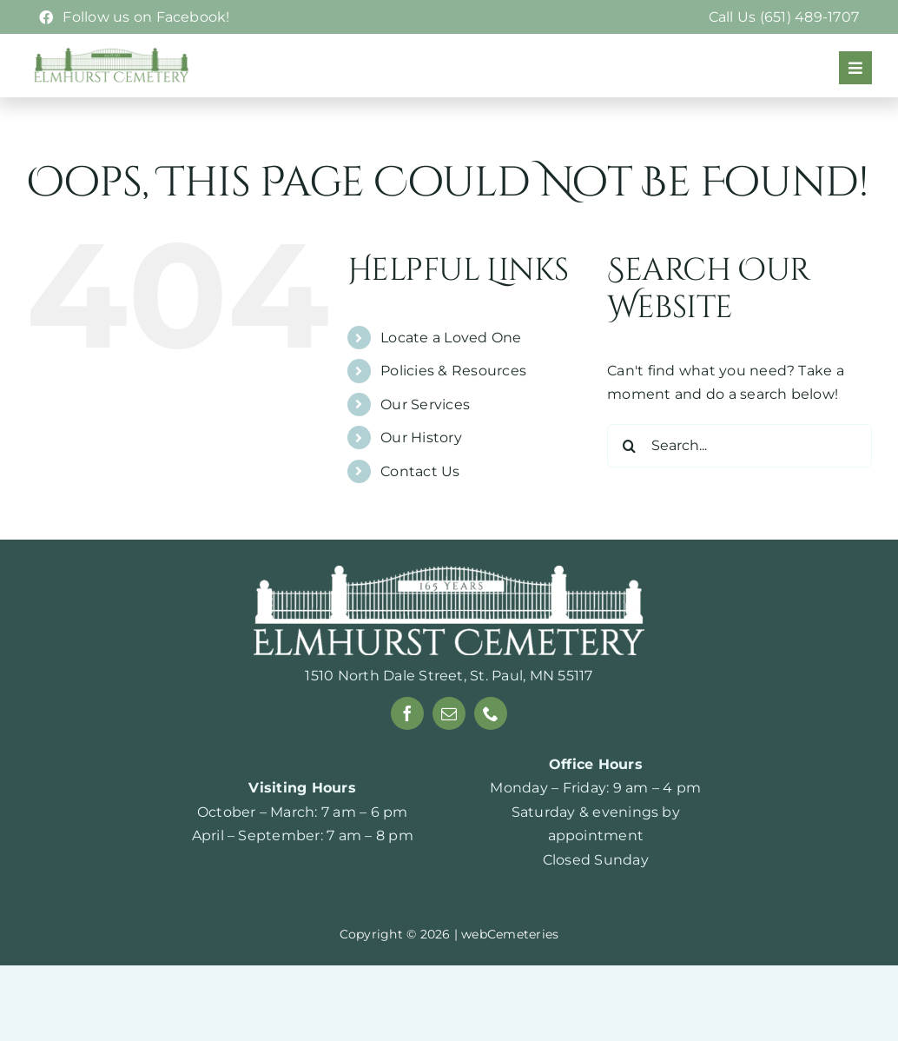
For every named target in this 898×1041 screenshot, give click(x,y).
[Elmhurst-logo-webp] (112, 53)
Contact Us (419, 509)
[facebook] (407, 750)
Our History (421, 475)
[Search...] (739, 483)
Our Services (425, 442)
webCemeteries (509, 971)
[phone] (490, 750)
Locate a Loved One (450, 375)
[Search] (628, 483)
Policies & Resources (453, 409)
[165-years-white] (449, 610)
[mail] (449, 750)
